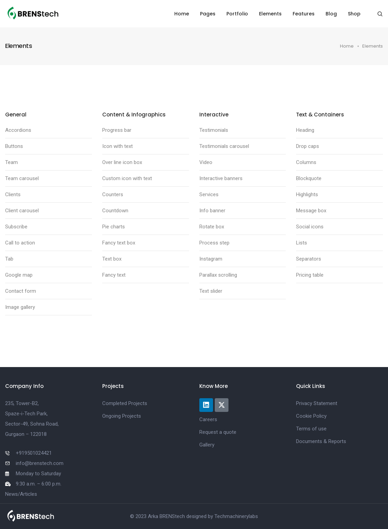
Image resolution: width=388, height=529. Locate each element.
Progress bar (116, 130)
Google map (19, 275)
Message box (311, 210)
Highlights (307, 194)
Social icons (310, 227)
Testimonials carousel (224, 146)
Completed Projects (124, 403)
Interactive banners (221, 178)
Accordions (18, 130)
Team (11, 162)
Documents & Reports (321, 441)
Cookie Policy (311, 416)
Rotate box (211, 227)
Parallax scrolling (218, 275)
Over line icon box (122, 162)
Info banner (212, 210)
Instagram (210, 259)
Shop (354, 13)
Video (205, 162)
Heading (305, 130)
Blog (331, 13)
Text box (111, 259)
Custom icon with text (127, 178)
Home (181, 13)
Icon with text (117, 146)
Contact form (20, 291)
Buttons (14, 146)
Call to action (20, 243)
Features (304, 13)
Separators (308, 259)
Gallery (206, 445)
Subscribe (16, 227)
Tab (9, 259)
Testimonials (213, 130)
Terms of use (311, 429)
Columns (306, 162)
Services (209, 194)
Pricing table (310, 275)
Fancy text (114, 275)
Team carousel (22, 178)
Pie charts (113, 227)
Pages (207, 13)
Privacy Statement (316, 403)
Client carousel (22, 210)
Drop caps (307, 146)
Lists (301, 243)
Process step (214, 243)
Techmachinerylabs (236, 516)
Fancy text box (118, 243)
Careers (208, 419)
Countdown (115, 210)
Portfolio (237, 13)
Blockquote (308, 178)
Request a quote (217, 432)
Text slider (210, 291)
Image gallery (20, 307)
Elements (270, 13)
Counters (112, 194)
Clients (13, 194)
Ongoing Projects (121, 416)
